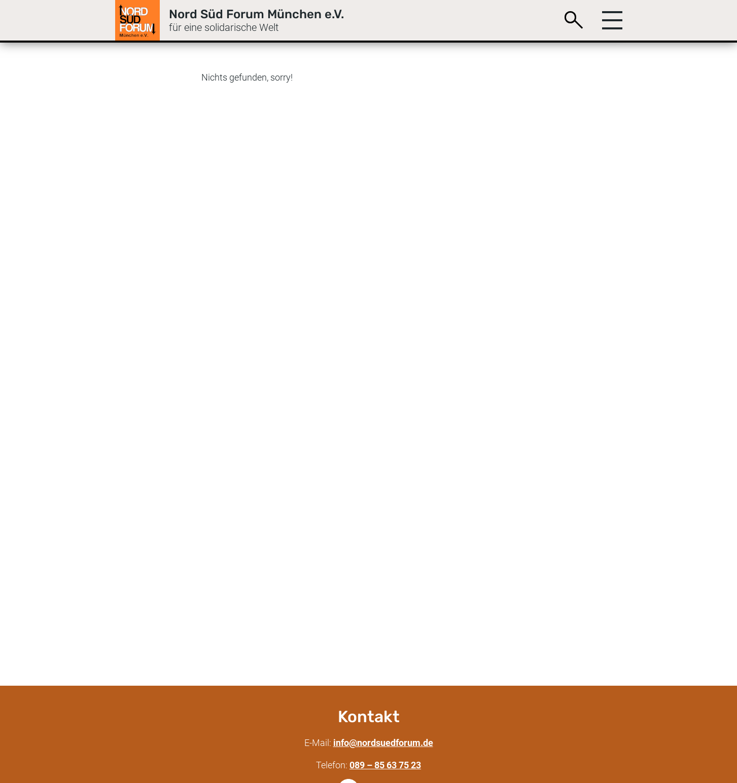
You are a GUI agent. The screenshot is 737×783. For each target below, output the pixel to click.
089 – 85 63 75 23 (385, 765)
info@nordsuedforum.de (383, 742)
